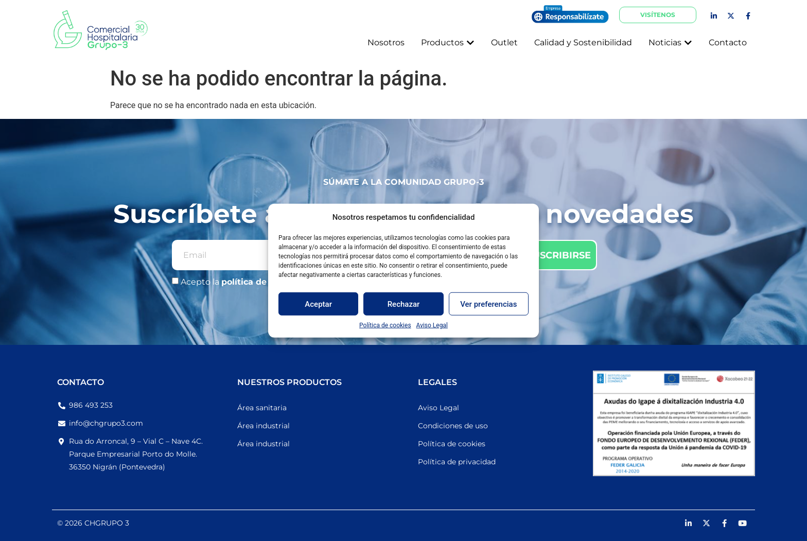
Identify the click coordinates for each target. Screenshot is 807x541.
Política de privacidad (457, 461)
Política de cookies (385, 325)
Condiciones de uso (453, 425)
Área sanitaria (262, 407)
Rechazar (404, 303)
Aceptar (318, 303)
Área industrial (263, 425)
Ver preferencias (488, 303)
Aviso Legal (432, 325)
